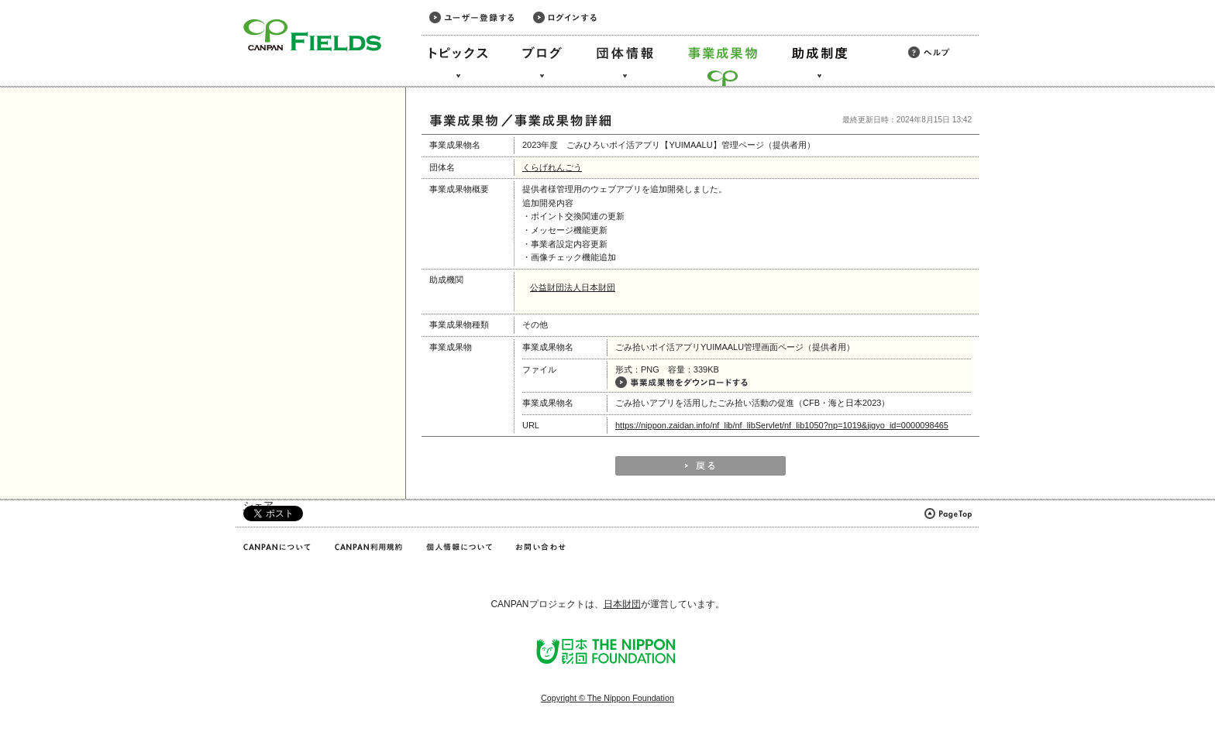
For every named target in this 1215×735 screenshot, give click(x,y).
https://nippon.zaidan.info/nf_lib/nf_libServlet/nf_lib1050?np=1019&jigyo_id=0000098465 (781, 425)
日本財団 (622, 604)
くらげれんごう (552, 167)
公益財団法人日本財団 (572, 287)
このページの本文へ (45, 1)
